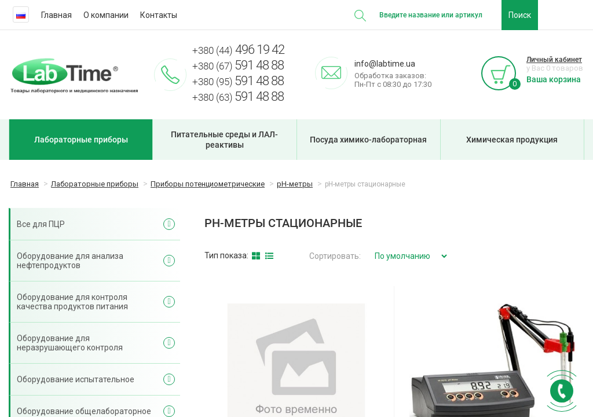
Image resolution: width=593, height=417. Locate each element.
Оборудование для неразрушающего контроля (70, 343)
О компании (106, 15)
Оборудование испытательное (75, 379)
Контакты (158, 15)
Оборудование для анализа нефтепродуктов (70, 260)
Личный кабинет (554, 60)
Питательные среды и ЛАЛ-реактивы (224, 139)
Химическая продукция (512, 139)
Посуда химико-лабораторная (368, 139)
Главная (56, 15)
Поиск (519, 15)
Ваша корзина (553, 79)
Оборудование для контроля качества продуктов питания (72, 301)
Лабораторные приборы (81, 139)
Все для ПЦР (41, 224)
